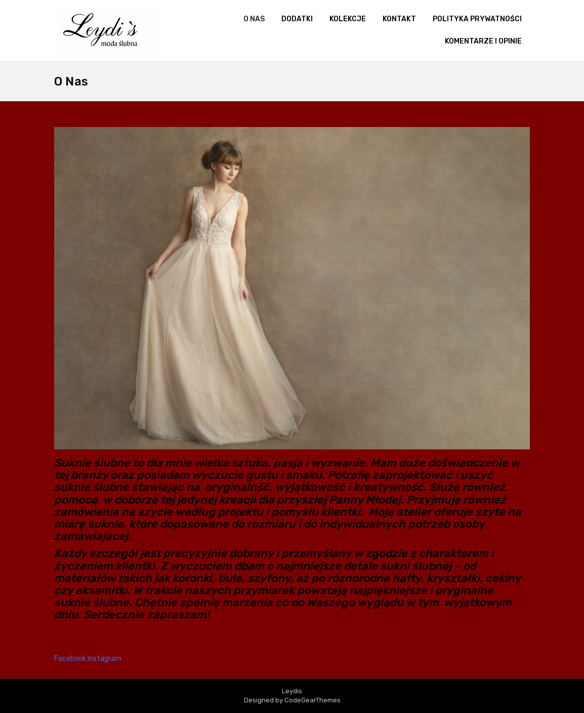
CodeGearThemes (312, 700)
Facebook (71, 658)
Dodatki (297, 19)
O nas (254, 19)
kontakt (399, 19)
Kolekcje (347, 19)
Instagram (104, 658)
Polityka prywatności (477, 19)
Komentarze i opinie (483, 41)
